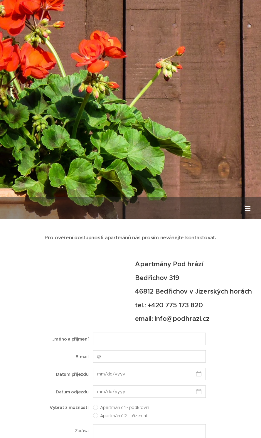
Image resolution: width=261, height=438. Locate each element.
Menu (247, 208)
